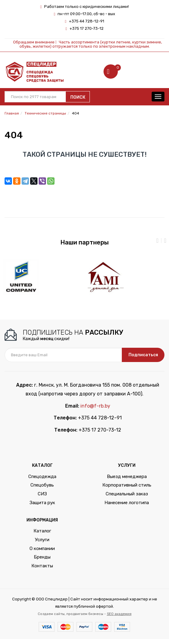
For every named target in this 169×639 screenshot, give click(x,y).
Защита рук (42, 502)
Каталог (42, 531)
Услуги (42, 539)
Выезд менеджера (127, 476)
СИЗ (42, 494)
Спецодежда (42, 476)
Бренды (42, 557)
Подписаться (143, 354)
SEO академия (119, 614)
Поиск (77, 97)
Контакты (42, 566)
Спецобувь (42, 485)
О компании (42, 548)
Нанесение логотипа (126, 502)
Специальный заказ (127, 494)
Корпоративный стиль (126, 485)
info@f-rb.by (95, 406)
